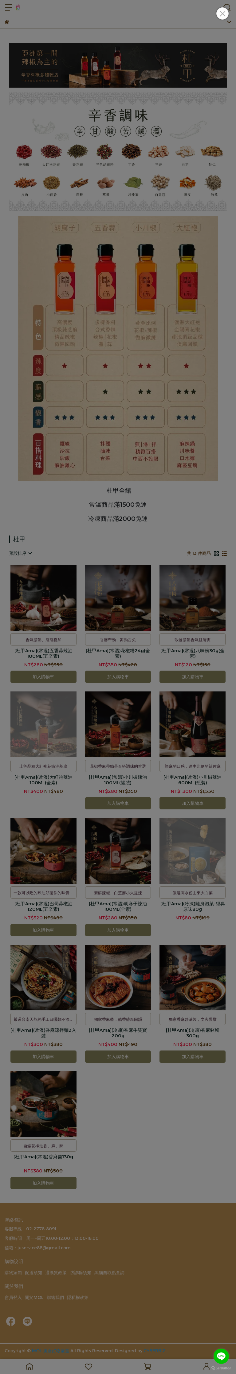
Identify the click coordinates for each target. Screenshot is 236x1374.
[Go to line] (221, 1356)
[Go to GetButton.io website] (221, 1368)
